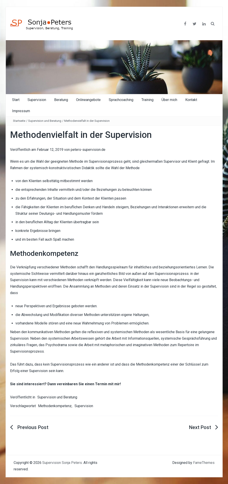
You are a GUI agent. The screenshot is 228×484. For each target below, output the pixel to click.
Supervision (37, 100)
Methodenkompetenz (55, 406)
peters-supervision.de (88, 149)
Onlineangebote (88, 100)
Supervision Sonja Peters (62, 463)
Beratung (61, 100)
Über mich (169, 100)
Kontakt (191, 100)
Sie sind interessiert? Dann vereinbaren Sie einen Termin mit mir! (65, 384)
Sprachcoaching (121, 100)
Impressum (21, 111)
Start (15, 100)
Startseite (19, 120)
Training (147, 100)
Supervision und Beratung (44, 120)
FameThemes (204, 463)
